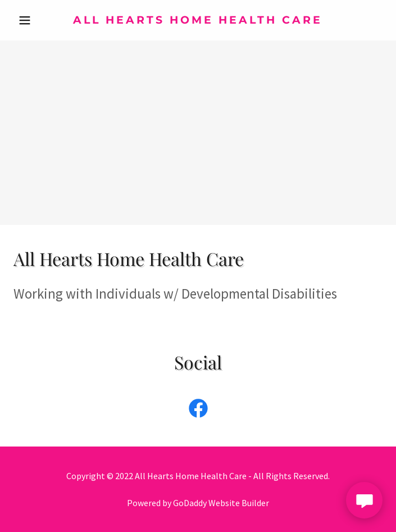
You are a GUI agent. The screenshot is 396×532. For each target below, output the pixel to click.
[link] (198, 20)
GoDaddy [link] (190, 502)
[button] (41, 20)
